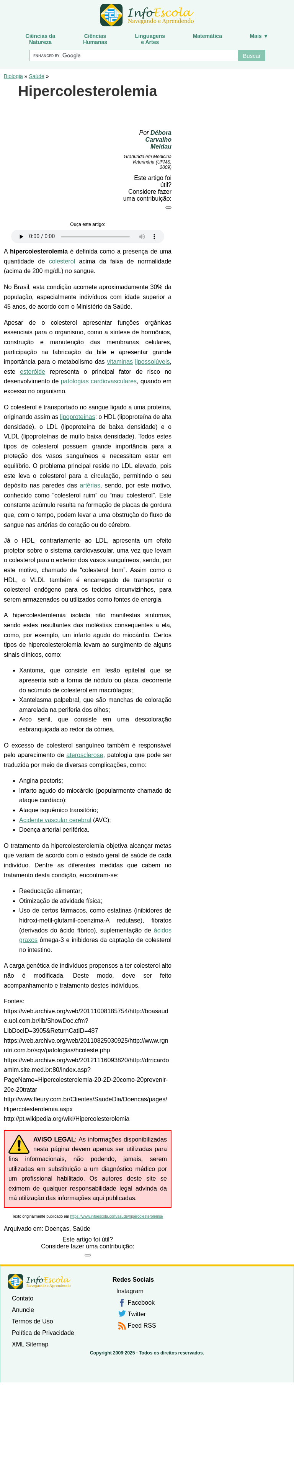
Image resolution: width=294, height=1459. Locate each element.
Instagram (130, 1291)
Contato (22, 1298)
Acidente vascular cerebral (55, 820)
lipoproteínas (77, 417)
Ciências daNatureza (41, 39)
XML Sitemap (30, 1344)
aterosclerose (84, 755)
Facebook (141, 1302)
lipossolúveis (152, 361)
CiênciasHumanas (95, 39)
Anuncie (23, 1310)
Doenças (57, 1228)
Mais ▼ (259, 36)
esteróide (32, 371)
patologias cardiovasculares (99, 381)
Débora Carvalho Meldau (158, 139)
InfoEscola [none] (39, 1281)
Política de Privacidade (43, 1333)
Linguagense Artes (150, 39)
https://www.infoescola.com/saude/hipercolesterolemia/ (116, 1216)
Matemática (207, 36)
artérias (90, 485)
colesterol (62, 261)
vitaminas (120, 361)
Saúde (36, 76)
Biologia (13, 76)
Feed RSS (142, 1325)
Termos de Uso (32, 1321)
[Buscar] (133, 55)
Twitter (137, 1314)
